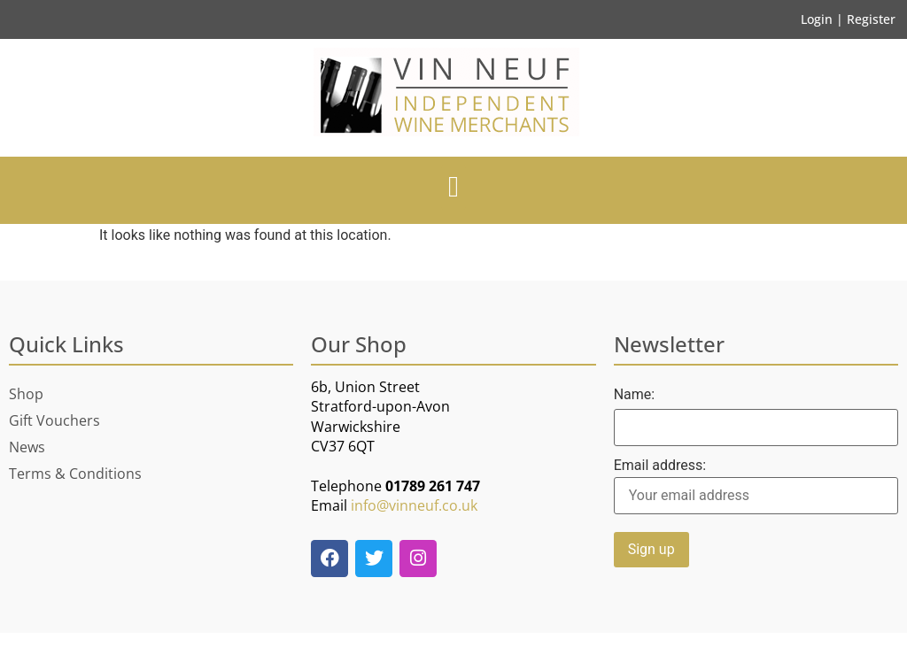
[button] (454, 188)
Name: (634, 395)
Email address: (756, 486)
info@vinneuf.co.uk (414, 505)
